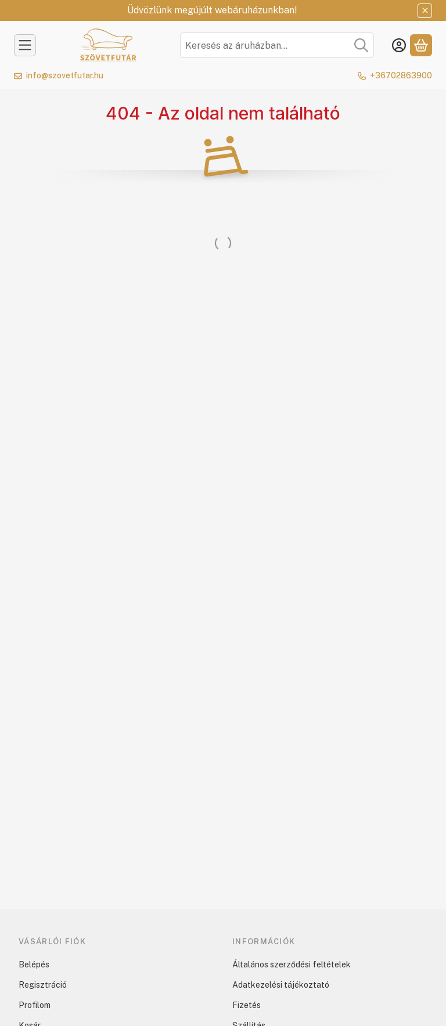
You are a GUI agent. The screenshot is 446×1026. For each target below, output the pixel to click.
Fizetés (246, 1005)
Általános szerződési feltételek (291, 964)
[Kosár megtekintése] (421, 45)
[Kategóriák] (25, 45)
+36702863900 (401, 75)
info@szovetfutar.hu (64, 75)
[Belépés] (399, 45)
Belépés (34, 964)
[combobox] (277, 45)
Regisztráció (43, 984)
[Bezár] (425, 10)
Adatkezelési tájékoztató (280, 984)
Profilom (35, 1005)
